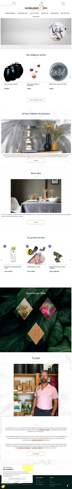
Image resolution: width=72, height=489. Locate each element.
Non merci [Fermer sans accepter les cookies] (6, 481)
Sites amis (52, 482)
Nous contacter (39, 482)
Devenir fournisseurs (26, 484)
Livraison (38, 480)
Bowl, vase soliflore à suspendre (33, 84)
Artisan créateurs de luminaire (36, 113)
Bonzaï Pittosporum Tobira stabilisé (57, 267)
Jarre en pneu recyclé (11, 84)
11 (29, 271)
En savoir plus (36, 453)
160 (51, 271)
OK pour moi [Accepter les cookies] (27, 481)
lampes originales (53, 155)
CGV (51, 480)
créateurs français (44, 429)
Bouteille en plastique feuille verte (12, 267)
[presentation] (1, 77)
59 (6, 88)
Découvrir (36, 160)
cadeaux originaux (37, 448)
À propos (36, 358)
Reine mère (36, 173)
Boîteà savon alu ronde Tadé (57, 84)
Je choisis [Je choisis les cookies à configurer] (17, 481)
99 (57, 271)
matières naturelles (37, 440)
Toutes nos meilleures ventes (36, 99)
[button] (3, 486)
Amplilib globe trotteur (33, 267)
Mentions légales (39, 484)
